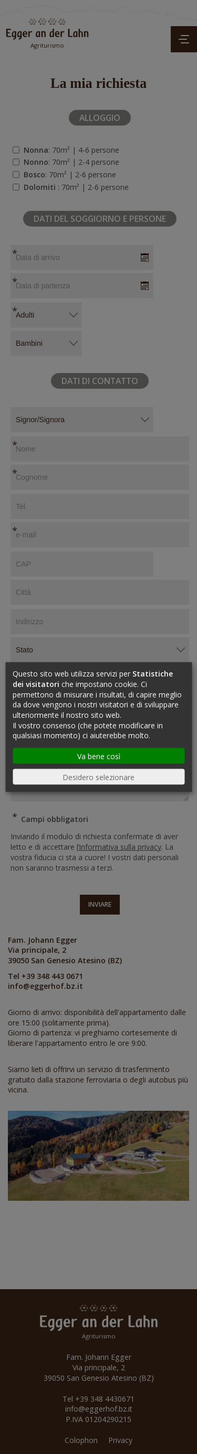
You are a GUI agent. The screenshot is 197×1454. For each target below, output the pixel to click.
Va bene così (98, 756)
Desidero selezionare (98, 777)
